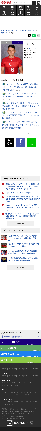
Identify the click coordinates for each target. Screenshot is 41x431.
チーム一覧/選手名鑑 (7, 404)
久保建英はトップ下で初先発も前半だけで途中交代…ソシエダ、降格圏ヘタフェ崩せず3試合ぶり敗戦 (21, 125)
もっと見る (20, 223)
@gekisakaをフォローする (12, 332)
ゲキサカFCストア (7, 401)
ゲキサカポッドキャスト (12, 385)
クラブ (6, 42)
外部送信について (29, 411)
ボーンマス (32, 48)
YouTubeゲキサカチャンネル (10, 382)
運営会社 (23, 409)
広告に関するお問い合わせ (9, 413)
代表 (17, 42)
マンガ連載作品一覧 (22, 392)
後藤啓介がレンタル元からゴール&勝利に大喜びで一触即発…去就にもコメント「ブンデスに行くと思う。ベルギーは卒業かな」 (22, 186)
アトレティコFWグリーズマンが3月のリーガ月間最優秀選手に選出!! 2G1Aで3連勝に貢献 (21, 115)
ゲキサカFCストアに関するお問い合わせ (13, 418)
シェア (20, 142)
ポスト (9, 142)
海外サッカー (28, 368)
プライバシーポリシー (16, 411)
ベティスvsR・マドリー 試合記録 (17, 193)
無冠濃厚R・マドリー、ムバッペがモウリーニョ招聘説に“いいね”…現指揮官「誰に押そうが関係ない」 (22, 216)
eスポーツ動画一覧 (24, 394)
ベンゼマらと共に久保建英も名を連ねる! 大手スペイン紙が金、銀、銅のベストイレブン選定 (20, 87)
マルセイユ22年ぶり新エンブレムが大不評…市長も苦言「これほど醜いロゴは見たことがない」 (22, 207)
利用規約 (4, 411)
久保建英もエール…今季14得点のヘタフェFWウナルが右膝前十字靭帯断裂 (20, 96)
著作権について (14, 409)
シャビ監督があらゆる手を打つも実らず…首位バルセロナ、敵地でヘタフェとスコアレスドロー (21, 106)
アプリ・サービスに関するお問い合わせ (13, 416)
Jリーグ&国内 (12, 368)
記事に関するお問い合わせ (26, 413)
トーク (31, 141)
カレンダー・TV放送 (31, 401)
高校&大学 (20, 368)
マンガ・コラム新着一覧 (8, 392)
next (30, 134)
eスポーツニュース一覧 (11, 394)
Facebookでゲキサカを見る (12, 336)
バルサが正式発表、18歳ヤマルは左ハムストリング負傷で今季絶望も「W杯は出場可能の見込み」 (22, 199)
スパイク (35, 368)
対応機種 (4, 409)
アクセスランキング (19, 401)
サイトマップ (32, 409)
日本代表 (4, 368)
